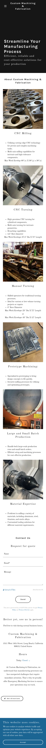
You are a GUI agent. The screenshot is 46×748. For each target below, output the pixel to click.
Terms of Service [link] (24, 610)
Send (23, 599)
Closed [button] (25, 661)
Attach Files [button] (10, 590)
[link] (23, 9)
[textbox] (23, 554)
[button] (6, 6)
